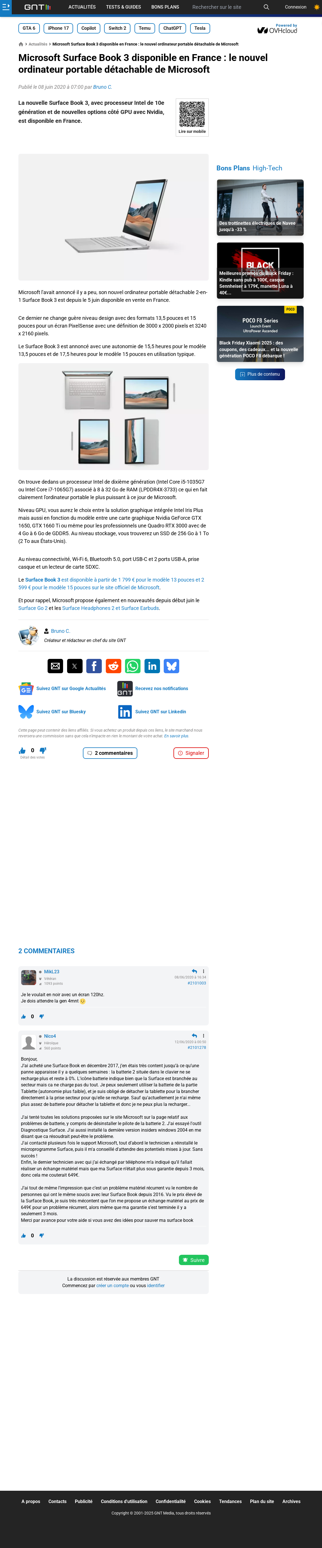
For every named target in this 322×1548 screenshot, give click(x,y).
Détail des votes (32, 757)
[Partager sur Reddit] (113, 666)
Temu (145, 28)
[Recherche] (266, 7)
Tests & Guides (123, 7)
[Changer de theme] (317, 7)
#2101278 (197, 1047)
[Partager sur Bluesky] (171, 666)
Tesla (200, 28)
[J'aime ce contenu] (22, 751)
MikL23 (51, 971)
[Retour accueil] (37, 7)
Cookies (202, 1501)
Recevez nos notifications (161, 688)
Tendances (230, 1501)
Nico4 (50, 1036)
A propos (31, 1501)
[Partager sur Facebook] (94, 666)
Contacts (57, 1501)
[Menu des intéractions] (203, 971)
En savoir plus (176, 736)
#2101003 (197, 983)
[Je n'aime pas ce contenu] (43, 751)
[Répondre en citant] (194, 971)
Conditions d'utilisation (124, 1501)
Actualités (82, 7)
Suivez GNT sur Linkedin (160, 711)
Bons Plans (165, 7)
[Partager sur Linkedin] (152, 666)
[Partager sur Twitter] (75, 666)
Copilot (88, 28)
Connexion (296, 7)
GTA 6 (29, 28)
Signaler (191, 753)
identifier (156, 1285)
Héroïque (51, 1043)
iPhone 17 (58, 28)
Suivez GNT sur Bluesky (61, 711)
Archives (291, 1501)
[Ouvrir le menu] (6, 7)
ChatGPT (172, 28)
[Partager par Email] (55, 666)
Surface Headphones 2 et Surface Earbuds (110, 608)
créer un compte (112, 1285)
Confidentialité (171, 1501)
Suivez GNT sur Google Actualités (71, 688)
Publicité (84, 1501)
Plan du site (262, 1501)
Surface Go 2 (33, 608)
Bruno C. (61, 631)
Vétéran (50, 979)
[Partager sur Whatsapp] (132, 666)
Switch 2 (117, 28)
